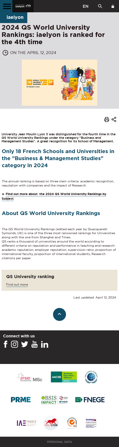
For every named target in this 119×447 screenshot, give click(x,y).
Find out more (17, 284)
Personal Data (59, 441)
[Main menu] (6, 6)
